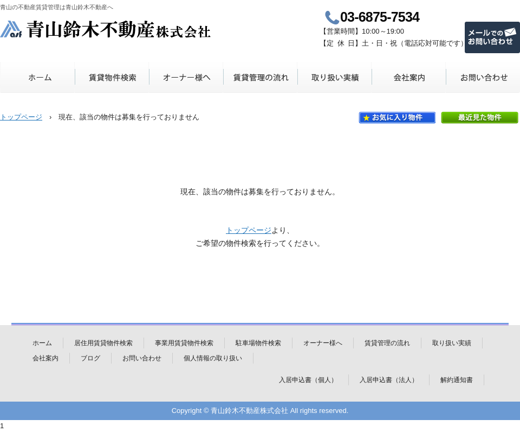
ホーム (38, 77)
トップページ (21, 117)
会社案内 (409, 77)
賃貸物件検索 (112, 77)
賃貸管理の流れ (260, 77)
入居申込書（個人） (308, 380)
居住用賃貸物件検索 (103, 343)
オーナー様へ (186, 77)
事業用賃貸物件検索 (184, 343)
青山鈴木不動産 (106, 29)
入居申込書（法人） (389, 380)
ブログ (90, 358)
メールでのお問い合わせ (492, 37)
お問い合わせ (483, 77)
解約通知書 (456, 380)
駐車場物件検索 (258, 343)
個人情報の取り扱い (213, 358)
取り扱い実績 (334, 77)
